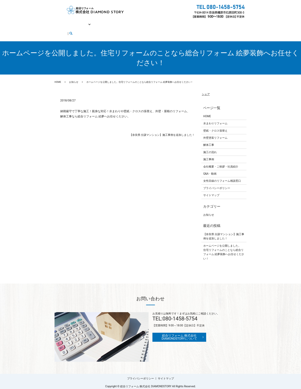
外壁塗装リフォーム (215, 130)
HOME (61, 21)
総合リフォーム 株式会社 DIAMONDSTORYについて (179, 329)
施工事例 (137, 21)
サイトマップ (211, 187)
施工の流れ (120, 21)
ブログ (104, 27)
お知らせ (73, 74)
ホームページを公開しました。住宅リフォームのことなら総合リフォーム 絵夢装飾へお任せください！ (223, 245)
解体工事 (102, 21)
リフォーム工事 (79, 21)
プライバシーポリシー (216, 180)
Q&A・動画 (195, 21)
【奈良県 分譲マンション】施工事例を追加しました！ (162, 127)
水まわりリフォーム (215, 116)
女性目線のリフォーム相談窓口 (76, 27)
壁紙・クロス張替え (215, 123)
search (115, 28)
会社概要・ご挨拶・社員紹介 (165, 21)
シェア (206, 86)
